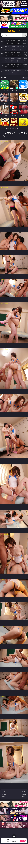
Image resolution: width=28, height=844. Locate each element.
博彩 (2, 41)
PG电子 (7, 40)
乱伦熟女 (19, 55)
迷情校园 (7, 67)
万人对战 (19, 40)
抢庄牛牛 (25, 43)
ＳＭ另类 (25, 49)
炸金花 (12, 43)
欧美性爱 (25, 52)
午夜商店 (13, 70)
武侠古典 (25, 64)
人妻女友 (19, 64)
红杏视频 (7, 73)
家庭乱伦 (13, 64)
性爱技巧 (25, 67)
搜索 (25, 35)
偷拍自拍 (13, 52)
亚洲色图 (13, 58)
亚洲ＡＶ (7, 46)
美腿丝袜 (7, 61)
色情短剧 (13, 73)
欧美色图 (19, 58)
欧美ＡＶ (19, 46)
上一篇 (4, 794)
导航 (2, 71)
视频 (2, 47)
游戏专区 (25, 40)
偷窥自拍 (7, 58)
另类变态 (25, 55)
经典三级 (13, 55)
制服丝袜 (7, 55)
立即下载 (23, 840)
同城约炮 (7, 70)
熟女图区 (19, 61)
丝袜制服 (13, 49)
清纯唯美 (13, 61)
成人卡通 (19, 52)
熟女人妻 (7, 49)
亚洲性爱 (7, 52)
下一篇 (24, 794)
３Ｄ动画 (25, 46)
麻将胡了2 (7, 43)
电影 (2, 53)
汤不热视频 (25, 70)
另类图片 (25, 61)
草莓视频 (19, 70)
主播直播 (19, 49)
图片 (2, 59)
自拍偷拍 (13, 46)
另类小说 (13, 67)
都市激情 (7, 64)
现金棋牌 (19, 43)
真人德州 (13, 40)
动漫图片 (25, 58)
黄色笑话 (19, 67)
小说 (2, 65)
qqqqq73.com (14, 31)
